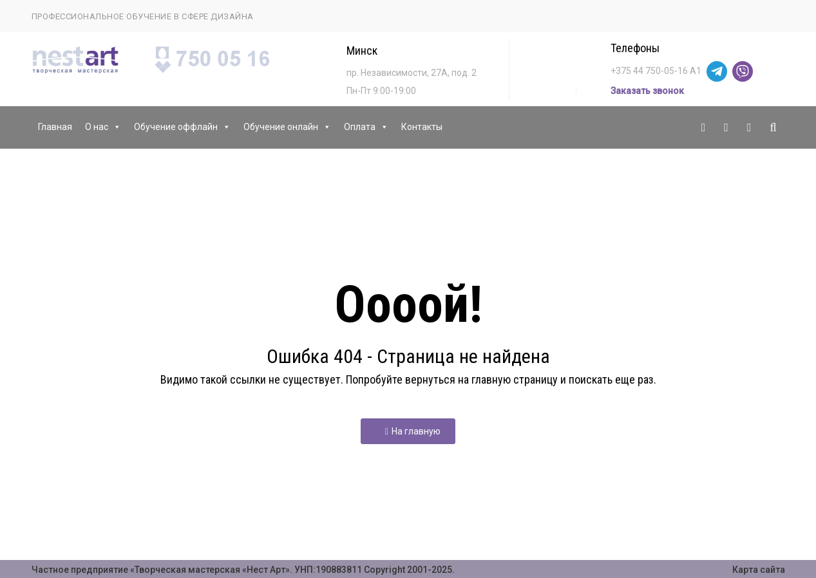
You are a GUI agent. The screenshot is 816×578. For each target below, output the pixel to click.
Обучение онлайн (287, 127)
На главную (413, 431)
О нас (103, 127)
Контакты (421, 127)
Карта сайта (758, 569)
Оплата (366, 127)
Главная (55, 127)
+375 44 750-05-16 (649, 71)
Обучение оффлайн (182, 127)
